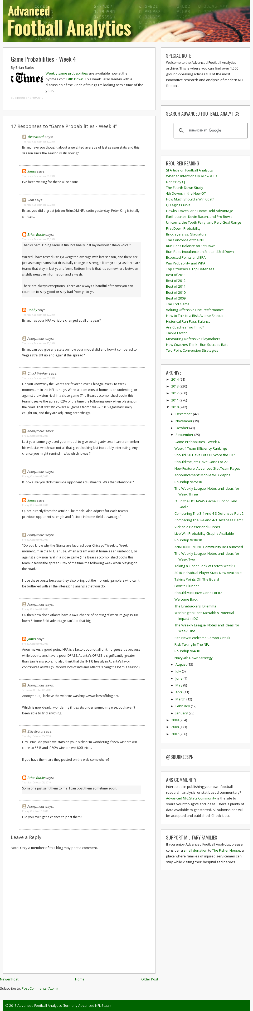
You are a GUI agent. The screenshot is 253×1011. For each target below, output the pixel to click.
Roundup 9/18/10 (188, 540)
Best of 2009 (176, 298)
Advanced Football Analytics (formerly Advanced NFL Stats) (63, 1005)
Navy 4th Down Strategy (193, 657)
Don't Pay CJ (175, 181)
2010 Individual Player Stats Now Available (208, 572)
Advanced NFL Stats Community (191, 798)
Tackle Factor (176, 333)
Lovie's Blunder (186, 585)
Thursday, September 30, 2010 (39, 141)
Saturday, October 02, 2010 (36, 690)
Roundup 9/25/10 (188, 481)
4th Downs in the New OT (186, 193)
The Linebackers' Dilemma (195, 606)
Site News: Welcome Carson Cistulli (202, 637)
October (182, 427)
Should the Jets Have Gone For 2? (200, 461)
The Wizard (35, 136)
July (179, 671)
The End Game (177, 304)
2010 (175, 407)
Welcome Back (186, 599)
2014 (175, 379)
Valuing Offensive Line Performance (195, 309)
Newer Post (9, 979)
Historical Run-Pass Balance (188, 321)
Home (80, 979)
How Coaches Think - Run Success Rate (197, 344)
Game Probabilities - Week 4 (43, 58)
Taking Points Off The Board (196, 579)
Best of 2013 (176, 274)
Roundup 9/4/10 (187, 651)
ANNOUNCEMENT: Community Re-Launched (208, 546)
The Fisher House (226, 850)
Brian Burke (36, 234)
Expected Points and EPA (186, 257)
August (181, 664)
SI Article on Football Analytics (189, 170)
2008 (175, 726)
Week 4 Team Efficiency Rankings (200, 448)
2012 (175, 393)
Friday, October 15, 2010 (35, 811)
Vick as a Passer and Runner (197, 526)
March (181, 699)
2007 (175, 734)
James (31, 171)
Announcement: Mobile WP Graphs (202, 475)
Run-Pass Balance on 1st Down (191, 245)
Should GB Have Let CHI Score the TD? (204, 455)
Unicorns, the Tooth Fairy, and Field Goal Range (203, 222)
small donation (195, 850)
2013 (175, 386)
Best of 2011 (176, 286)
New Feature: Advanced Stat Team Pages (207, 468)
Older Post (149, 979)
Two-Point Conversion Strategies (192, 350)
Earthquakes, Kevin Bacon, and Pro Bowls (199, 216)
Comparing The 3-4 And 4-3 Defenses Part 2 (209, 513)
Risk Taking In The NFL (191, 644)
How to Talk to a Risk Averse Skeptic (194, 315)
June (179, 678)
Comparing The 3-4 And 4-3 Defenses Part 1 (209, 520)
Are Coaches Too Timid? (185, 327)
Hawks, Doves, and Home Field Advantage (199, 210)
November (184, 421)
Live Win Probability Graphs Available (204, 533)
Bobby (32, 309)
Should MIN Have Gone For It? (198, 592)
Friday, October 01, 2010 (35, 436)
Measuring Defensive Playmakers (193, 338)
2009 (175, 720)
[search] (210, 130)
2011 (175, 400)
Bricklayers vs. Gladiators (186, 234)
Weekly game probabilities (67, 73)
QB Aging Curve (178, 205)
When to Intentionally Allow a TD (191, 176)
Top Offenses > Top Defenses (190, 269)
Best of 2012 (176, 280)
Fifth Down (74, 79)
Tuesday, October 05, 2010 (36, 736)
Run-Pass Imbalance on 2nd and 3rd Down (200, 251)
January (182, 713)
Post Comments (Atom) (39, 988)
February (183, 706)
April (179, 692)
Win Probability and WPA (185, 263)
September (185, 434)
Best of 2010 (176, 292)
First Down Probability (183, 228)
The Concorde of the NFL (185, 240)
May (179, 685)
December (184, 413)
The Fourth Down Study (184, 187)
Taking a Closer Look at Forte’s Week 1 (204, 565)
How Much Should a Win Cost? (190, 199)
